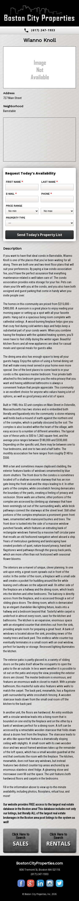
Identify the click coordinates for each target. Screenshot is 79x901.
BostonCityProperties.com (39, 863)
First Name (14, 181)
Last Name (49, 181)
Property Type (15, 217)
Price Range (14, 205)
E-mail (11, 193)
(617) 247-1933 (39, 30)
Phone (46, 193)
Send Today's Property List (39, 234)
